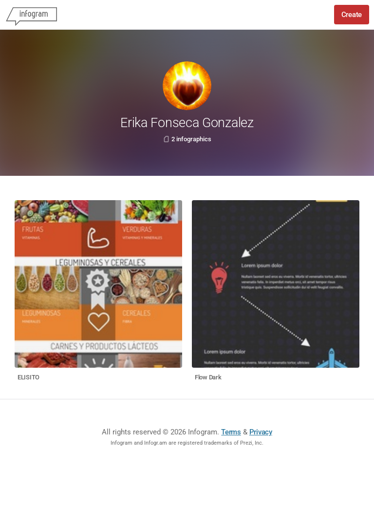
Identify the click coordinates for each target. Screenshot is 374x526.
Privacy (260, 432)
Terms (231, 432)
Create (351, 14)
